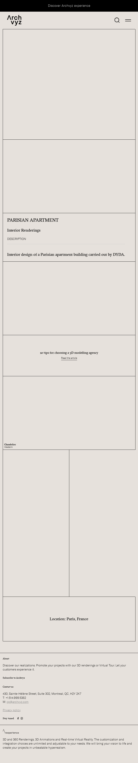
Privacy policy (12, 710)
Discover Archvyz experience (69, 6)
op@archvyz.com (18, 702)
